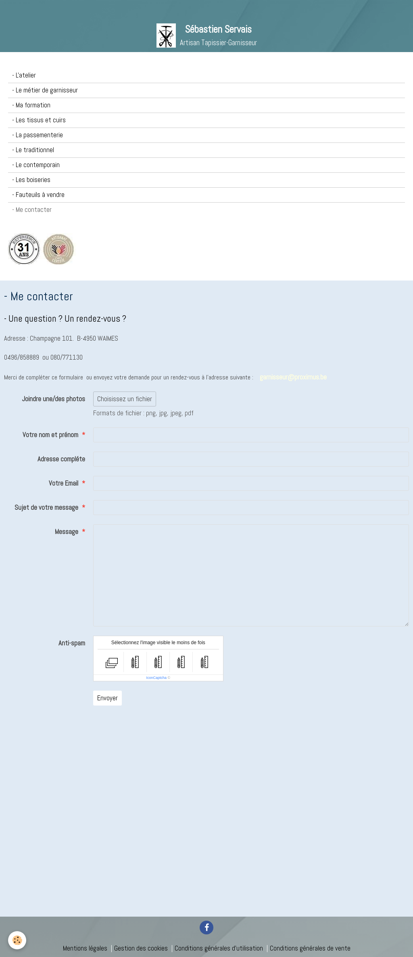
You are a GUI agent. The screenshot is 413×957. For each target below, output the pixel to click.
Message (66, 532)
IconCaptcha (156, 678)
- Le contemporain (36, 165)
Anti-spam (71, 643)
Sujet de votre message (46, 507)
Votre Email (63, 483)
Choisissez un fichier (124, 399)
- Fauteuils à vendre (38, 195)
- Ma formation (31, 105)
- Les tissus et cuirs (39, 120)
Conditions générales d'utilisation (219, 948)
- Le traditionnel (33, 150)
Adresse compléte (61, 459)
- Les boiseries (31, 180)
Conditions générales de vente (310, 948)
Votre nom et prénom (50, 435)
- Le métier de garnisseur (45, 90)
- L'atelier (24, 75)
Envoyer (107, 698)
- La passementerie (37, 135)
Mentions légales (85, 948)
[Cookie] (17, 940)
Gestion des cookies (141, 948)
